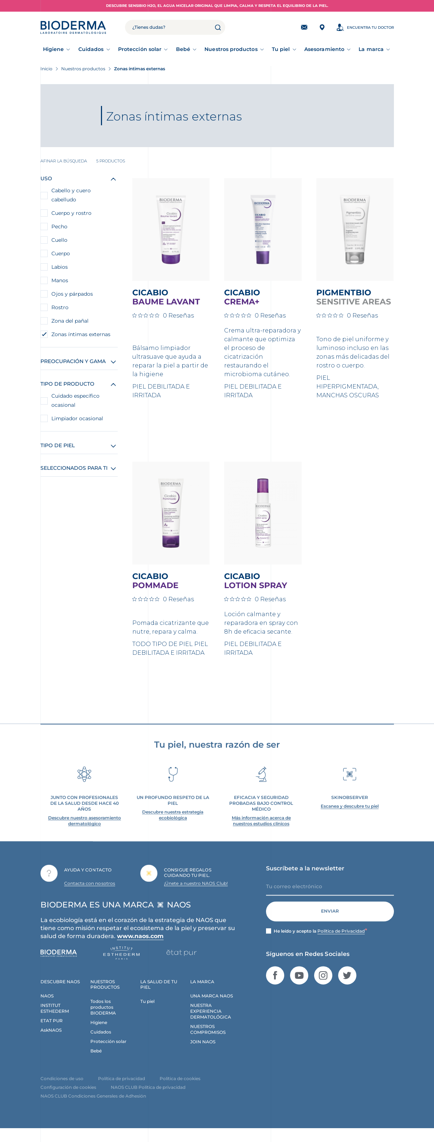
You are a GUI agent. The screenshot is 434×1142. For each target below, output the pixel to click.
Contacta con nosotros (89, 891)
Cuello (59, 240)
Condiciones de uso (61, 1086)
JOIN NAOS (202, 1049)
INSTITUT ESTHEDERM (54, 1016)
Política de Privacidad (341, 938)
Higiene (53, 49)
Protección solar (139, 49)
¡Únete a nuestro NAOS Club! (196, 891)
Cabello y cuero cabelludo (71, 195)
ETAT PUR (51, 1028)
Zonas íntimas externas (80, 334)
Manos (59, 280)
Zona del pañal (70, 321)
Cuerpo (60, 253)
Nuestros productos (230, 49)
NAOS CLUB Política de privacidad (148, 1095)
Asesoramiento (324, 49)
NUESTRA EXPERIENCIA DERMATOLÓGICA (210, 1019)
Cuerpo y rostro (71, 213)
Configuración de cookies (68, 1095)
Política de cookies (180, 1086)
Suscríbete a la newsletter (305, 876)
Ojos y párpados (72, 294)
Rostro (60, 307)
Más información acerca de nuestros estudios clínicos (261, 828)
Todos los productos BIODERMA (103, 1015)
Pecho (59, 226)
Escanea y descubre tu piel (350, 813)
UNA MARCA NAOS (211, 1004)
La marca (371, 49)
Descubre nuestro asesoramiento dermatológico (84, 828)
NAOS (47, 1004)
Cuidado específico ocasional (75, 400)
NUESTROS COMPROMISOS (208, 1037)
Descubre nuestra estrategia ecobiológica (172, 822)
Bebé (183, 49)
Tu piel (281, 49)
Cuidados (91, 49)
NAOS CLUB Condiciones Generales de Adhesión (93, 1103)
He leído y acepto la (320, 939)
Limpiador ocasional (77, 418)
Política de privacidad (121, 1086)
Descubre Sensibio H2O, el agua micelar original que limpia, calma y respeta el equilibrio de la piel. (217, 5)
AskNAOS (51, 1037)
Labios (59, 267)
